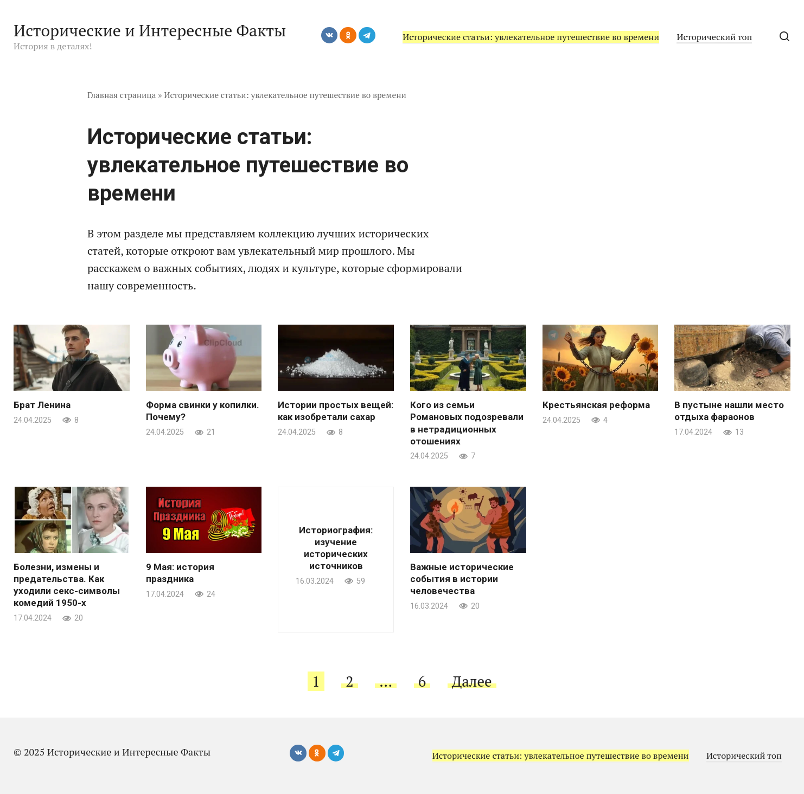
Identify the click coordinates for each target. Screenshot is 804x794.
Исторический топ (714, 37)
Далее (472, 681)
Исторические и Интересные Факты (150, 30)
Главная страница (121, 94)
